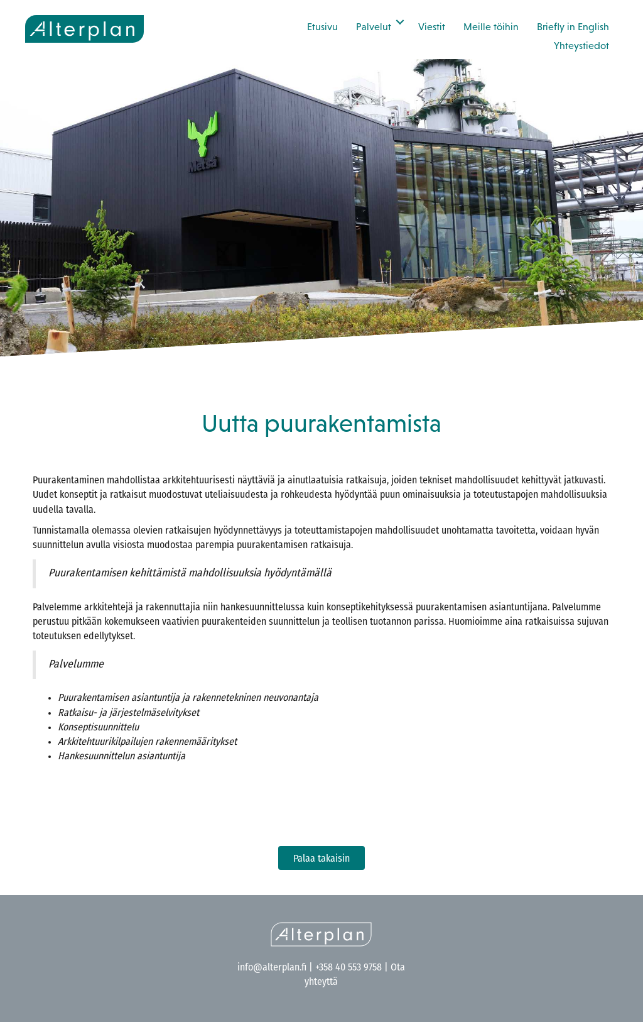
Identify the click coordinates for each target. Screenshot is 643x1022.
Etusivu (322, 26)
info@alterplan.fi (271, 968)
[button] (400, 22)
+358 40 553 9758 (348, 968)
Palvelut (373, 26)
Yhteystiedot (581, 45)
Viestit (431, 26)
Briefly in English (573, 26)
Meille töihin (491, 26)
